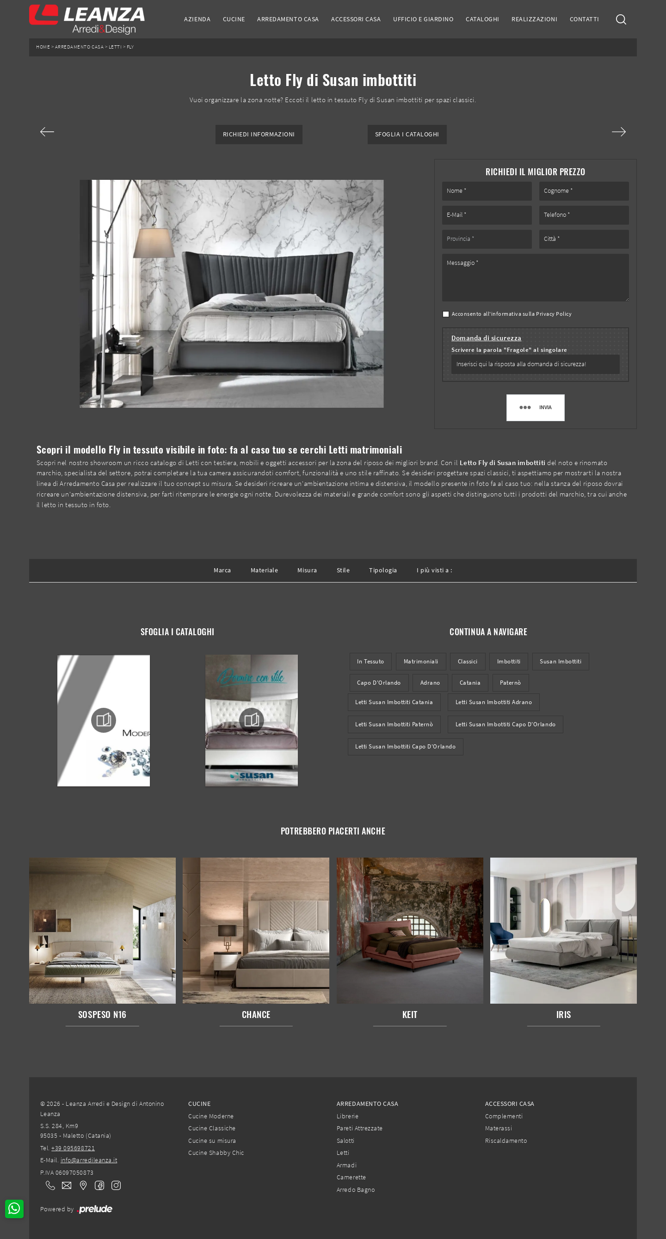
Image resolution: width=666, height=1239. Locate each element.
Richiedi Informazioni (259, 134)
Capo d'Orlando (379, 682)
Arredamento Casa (288, 19)
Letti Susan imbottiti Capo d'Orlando (506, 724)
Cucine (234, 19)
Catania (470, 682)
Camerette (351, 1177)
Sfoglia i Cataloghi (407, 134)
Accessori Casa (356, 19)
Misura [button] (307, 570)
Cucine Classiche (211, 1128)
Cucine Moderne (211, 1116)
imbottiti (509, 661)
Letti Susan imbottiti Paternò (394, 724)
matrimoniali (421, 661)
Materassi (498, 1128)
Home (43, 47)
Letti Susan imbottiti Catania (394, 702)
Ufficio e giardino (423, 19)
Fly (130, 47)
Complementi (504, 1116)
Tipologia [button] (383, 570)
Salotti (346, 1140)
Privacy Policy (554, 313)
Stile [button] (343, 570)
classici (468, 661)
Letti (115, 47)
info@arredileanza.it (89, 1160)
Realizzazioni (534, 19)
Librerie (347, 1116)
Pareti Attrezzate (360, 1128)
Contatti (584, 19)
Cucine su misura (212, 1140)
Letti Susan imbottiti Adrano (494, 702)
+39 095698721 (73, 1148)
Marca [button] (222, 570)
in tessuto (370, 661)
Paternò (510, 682)
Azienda (197, 19)
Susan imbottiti (560, 661)
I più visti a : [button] (434, 570)
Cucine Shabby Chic (216, 1152)
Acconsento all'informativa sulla (512, 313)
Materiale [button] (264, 570)
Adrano (430, 682)
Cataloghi (483, 19)
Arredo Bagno (356, 1189)
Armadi (347, 1165)
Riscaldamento (506, 1140)
